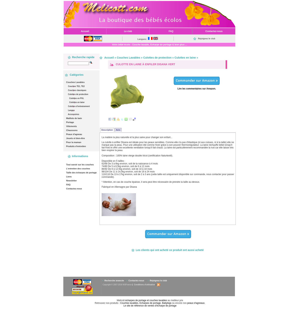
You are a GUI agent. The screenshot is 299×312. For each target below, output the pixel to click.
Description (107, 130)
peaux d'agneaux (196, 303)
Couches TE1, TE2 (76, 86)
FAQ (68, 184)
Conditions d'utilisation (144, 285)
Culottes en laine (76, 102)
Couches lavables (129, 303)
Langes (71, 110)
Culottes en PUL (76, 98)
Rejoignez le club (158, 280)
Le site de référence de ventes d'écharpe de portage (150, 305)
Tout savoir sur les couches (80, 164)
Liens (69, 176)
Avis (118, 130)
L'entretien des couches (78, 168)
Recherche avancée (114, 280)
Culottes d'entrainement (79, 106)
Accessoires (73, 114)
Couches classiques (77, 90)
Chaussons (71, 130)
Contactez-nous (74, 188)
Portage (70, 122)
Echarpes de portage (150, 303)
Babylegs (166, 303)
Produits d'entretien (76, 146)
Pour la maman (73, 142)
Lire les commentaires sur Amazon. (197, 88)
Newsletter (71, 180)
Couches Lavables (75, 82)
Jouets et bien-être (75, 138)
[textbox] (78, 63)
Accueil (109, 57)
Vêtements (71, 126)
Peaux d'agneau (74, 134)
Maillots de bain (74, 118)
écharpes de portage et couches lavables (146, 300)
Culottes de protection (78, 94)
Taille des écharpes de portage (81, 172)
